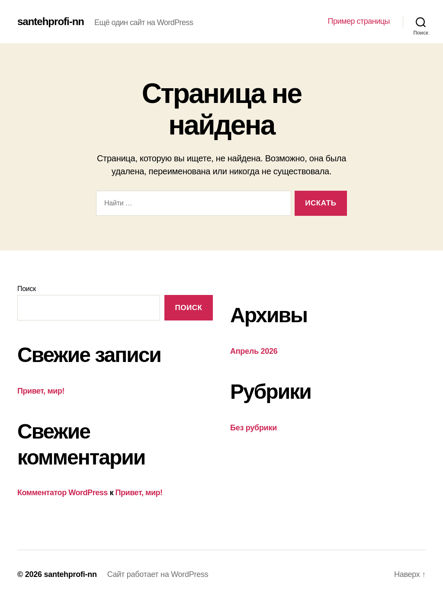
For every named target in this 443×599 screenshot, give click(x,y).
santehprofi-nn (50, 21)
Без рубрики (253, 427)
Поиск (26, 288)
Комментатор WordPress (62, 492)
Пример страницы (359, 21)
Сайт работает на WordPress (158, 574)
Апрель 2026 (253, 351)
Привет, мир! (40, 391)
